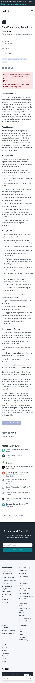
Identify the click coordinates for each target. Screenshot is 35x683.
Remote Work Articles (25, 621)
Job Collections (23, 613)
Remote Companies (6, 626)
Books (21, 634)
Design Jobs (5, 583)
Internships (22, 579)
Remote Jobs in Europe (26, 596)
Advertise (4, 650)
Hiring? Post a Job (7, 573)
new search (11, 84)
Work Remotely (23, 640)
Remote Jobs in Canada (26, 593)
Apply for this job (11, 422)
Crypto (4, 59)
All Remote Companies (8, 630)
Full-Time (7, 48)
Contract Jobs (23, 570)
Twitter (4, 658)
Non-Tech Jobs (6, 594)
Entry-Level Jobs (7, 589)
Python (5, 62)
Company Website (8, 436)
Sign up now (17, 550)
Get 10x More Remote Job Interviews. (13, 4)
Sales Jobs (5, 602)
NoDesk (5, 644)
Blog (20, 631)
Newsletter (22, 637)
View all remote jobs (12, 515)
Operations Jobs (6, 597)
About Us (4, 647)
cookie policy (26, 678)
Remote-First (8, 43)
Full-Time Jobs (23, 573)
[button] (32, 11)
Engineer (23, 59)
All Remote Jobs (6, 571)
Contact (4, 661)
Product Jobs (6, 599)
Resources (23, 625)
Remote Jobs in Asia (25, 591)
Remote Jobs (7, 568)
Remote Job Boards (25, 618)
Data (9, 59)
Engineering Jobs (7, 586)
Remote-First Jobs (24, 588)
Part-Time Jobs (23, 576)
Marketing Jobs (6, 591)
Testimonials (5, 653)
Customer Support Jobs (9, 580)
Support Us (5, 656)
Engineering (8, 53)
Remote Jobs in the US (25, 599)
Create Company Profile (9, 633)
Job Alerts (22, 615)
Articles (21, 629)
